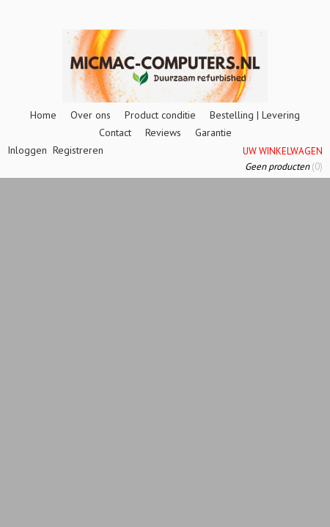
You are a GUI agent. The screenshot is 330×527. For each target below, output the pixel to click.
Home (43, 115)
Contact (115, 132)
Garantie (213, 132)
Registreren (78, 150)
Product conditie (160, 115)
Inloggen (27, 150)
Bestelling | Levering (255, 115)
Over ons (90, 115)
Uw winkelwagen (283, 151)
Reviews (163, 132)
